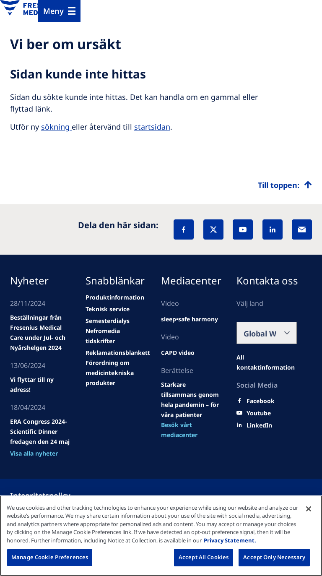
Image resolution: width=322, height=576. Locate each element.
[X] (213, 229)
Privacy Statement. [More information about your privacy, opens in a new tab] (230, 540)
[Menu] (59, 11)
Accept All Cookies (204, 557)
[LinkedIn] (272, 229)
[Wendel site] (40, 333)
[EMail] (302, 229)
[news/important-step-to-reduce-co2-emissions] (40, 385)
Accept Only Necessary (274, 557)
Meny (53, 11)
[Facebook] (184, 229)
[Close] (308, 509)
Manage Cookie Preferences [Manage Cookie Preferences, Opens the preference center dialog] (49, 557)
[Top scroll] (285, 185)
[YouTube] (243, 229)
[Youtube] (259, 413)
